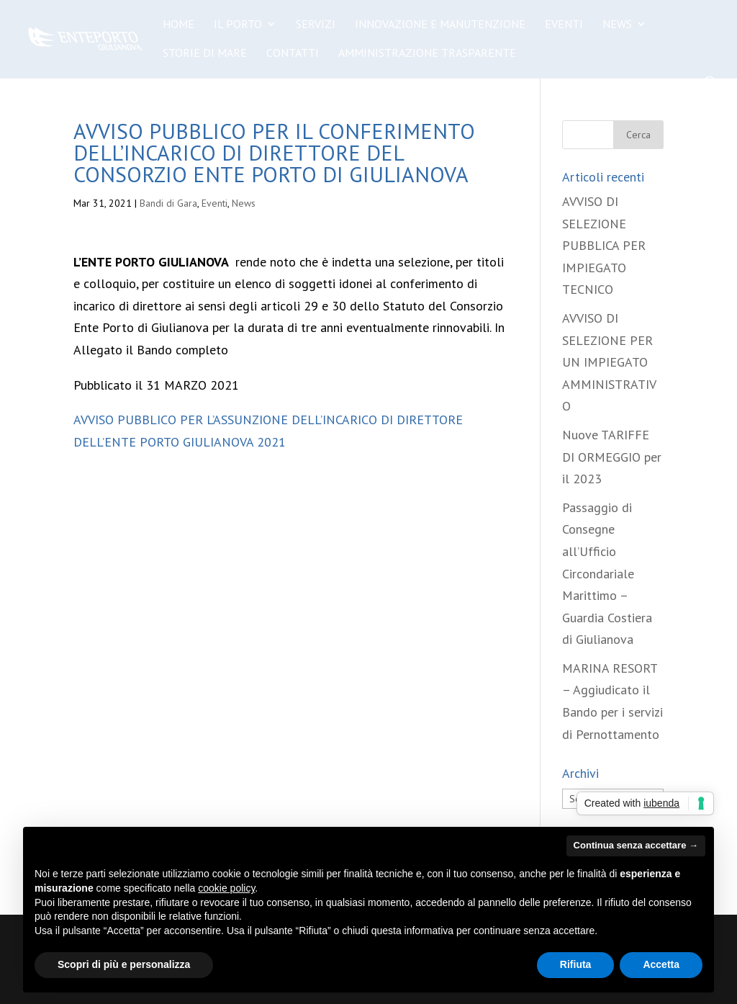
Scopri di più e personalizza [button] (124, 964)
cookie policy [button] (226, 888)
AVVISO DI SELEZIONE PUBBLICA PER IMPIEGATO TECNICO (604, 245)
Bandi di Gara (168, 203)
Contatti (292, 54)
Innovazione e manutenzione (440, 25)
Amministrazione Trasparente (427, 54)
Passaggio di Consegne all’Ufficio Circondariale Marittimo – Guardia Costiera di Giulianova (607, 573)
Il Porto (238, 25)
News (617, 25)
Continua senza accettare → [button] (636, 845)
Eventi (564, 25)
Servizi (315, 25)
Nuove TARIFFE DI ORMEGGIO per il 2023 (611, 456)
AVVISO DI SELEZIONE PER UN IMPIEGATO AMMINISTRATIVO (609, 362)
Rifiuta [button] (576, 964)
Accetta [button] (661, 964)
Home (178, 25)
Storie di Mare (205, 54)
